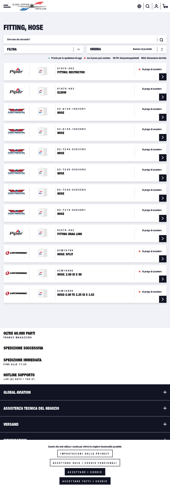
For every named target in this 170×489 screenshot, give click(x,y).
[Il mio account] (156, 6)
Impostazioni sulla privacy (85, 453)
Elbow (61, 92)
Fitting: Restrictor (71, 72)
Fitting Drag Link (69, 234)
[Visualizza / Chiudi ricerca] (148, 6)
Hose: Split (65, 254)
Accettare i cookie (85, 472)
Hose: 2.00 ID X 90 (69, 274)
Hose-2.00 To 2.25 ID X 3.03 (75, 294)
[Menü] (5, 6)
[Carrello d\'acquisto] (165, 6)
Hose (60, 112)
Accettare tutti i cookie (85, 481)
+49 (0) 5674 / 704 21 (19, 379)
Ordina (95, 49)
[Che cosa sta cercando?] (85, 39)
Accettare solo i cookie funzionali (85, 463)
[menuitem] (5, 6)
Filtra (12, 49)
